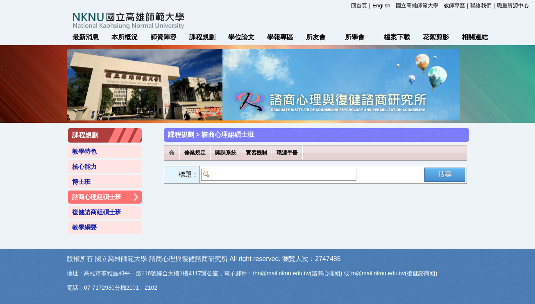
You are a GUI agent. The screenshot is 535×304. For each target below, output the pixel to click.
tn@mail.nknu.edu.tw (378, 273)
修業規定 (195, 153)
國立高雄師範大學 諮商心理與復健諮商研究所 (267, 20)
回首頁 (359, 5)
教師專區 (454, 5)
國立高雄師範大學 (417, 5)
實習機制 (256, 153)
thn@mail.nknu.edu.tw (281, 273)
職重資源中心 (513, 5)
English (381, 5)
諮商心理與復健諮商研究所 (188, 258)
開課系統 (225, 153)
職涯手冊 (287, 153)
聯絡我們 (481, 5)
